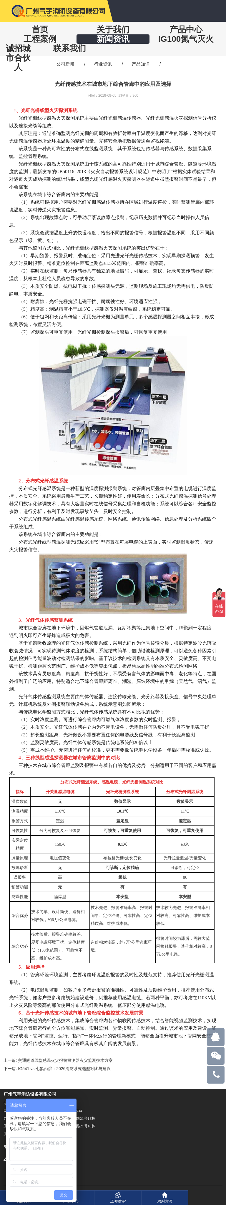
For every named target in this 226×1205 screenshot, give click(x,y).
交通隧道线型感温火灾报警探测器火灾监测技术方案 (65, 1060)
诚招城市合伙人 (18, 58)
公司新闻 (65, 63)
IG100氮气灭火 (186, 39)
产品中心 (186, 29)
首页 (40, 29)
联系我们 (69, 48)
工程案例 (40, 39)
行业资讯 (103, 63)
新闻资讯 (113, 39)
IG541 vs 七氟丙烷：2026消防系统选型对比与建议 (64, 1068)
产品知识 (140, 63)
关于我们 (113, 29)
